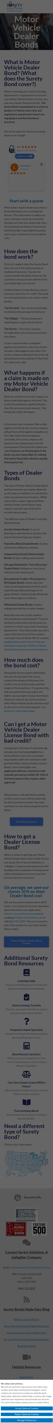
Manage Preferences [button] (26, 1420)
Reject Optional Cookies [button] (27, 1414)
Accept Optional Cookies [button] (26, 1408)
